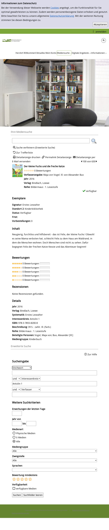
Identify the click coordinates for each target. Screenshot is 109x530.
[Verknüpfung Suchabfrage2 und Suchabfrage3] (16, 389)
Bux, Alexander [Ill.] (63, 335)
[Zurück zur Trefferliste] (22, 152)
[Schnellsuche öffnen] (103, 40)
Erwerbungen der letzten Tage (28, 408)
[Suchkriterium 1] (22, 368)
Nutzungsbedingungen (20, 513)
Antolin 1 (35, 318)
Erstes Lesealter (34, 314)
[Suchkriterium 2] (30, 378)
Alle (18, 441)
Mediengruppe (20, 446)
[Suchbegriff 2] (54, 383)
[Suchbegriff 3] (54, 394)
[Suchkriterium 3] (30, 389)
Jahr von (16, 419)
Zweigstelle (18, 456)
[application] (64, 52)
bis (24, 423)
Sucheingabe (20, 361)
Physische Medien (25, 433)
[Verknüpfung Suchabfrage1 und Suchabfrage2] (16, 378)
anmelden (101, 31)
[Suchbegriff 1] (54, 373)
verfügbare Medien (26, 488)
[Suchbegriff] (51, 140)
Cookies (54, 7)
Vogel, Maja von (43, 335)
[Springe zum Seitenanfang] (103, 524)
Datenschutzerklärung (62, 15)
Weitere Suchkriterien (26, 402)
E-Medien (21, 437)
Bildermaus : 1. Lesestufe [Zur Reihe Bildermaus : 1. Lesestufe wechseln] (44, 186)
